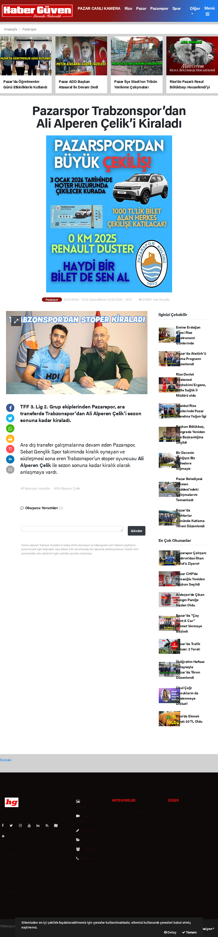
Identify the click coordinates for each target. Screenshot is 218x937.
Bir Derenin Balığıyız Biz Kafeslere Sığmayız (185, 460)
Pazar (141, 8)
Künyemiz (87, 848)
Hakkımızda (11, 854)
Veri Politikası (12, 867)
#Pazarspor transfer (35, 488)
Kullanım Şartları (15, 884)
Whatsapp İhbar (14, 891)
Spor (176, 8)
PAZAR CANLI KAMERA (99, 8)
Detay (170, 932)
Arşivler (86, 839)
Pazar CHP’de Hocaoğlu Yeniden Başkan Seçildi (190, 579)
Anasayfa (11, 29)
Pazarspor (159, 8)
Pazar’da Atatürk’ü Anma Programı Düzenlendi (191, 358)
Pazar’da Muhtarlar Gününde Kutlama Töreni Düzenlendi (190, 517)
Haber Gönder (13, 897)
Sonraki (5, 759)
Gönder (136, 531)
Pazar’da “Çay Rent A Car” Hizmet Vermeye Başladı (189, 623)
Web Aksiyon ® (203, 928)
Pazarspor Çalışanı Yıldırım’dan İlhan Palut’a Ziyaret (191, 558)
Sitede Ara (177, 811)
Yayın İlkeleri (12, 860)
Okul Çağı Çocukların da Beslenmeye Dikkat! (187, 695)
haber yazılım (10, 930)
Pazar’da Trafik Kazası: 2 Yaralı (188, 646)
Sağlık (117, 844)
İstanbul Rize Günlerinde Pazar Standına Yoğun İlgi (191, 411)
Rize (128, 8)
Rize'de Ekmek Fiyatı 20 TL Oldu (189, 718)
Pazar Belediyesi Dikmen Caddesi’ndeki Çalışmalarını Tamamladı (189, 489)
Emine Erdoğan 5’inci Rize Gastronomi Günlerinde (188, 335)
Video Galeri (84, 818)
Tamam (189, 932)
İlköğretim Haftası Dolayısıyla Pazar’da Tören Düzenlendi (190, 669)
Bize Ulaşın (88, 858)
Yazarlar (86, 830)
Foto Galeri (83, 804)
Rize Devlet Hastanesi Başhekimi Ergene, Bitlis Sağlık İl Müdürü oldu (191, 385)
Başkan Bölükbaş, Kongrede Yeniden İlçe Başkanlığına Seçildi (190, 434)
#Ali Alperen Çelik (67, 488)
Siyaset (118, 851)
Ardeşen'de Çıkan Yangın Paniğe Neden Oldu (190, 599)
